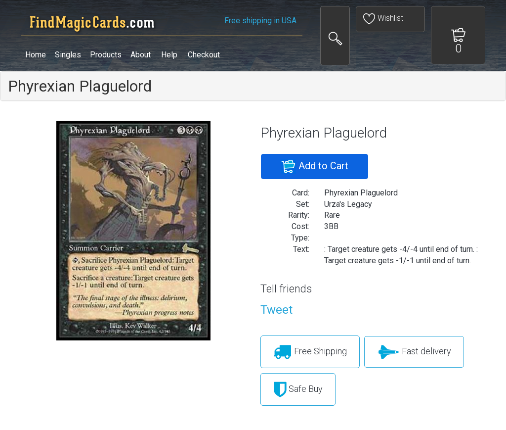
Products (106, 54)
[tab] (253, 86)
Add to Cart (314, 166)
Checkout (204, 54)
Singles (68, 54)
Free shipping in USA (260, 20)
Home (35, 54)
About (140, 54)
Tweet (276, 310)
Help (169, 54)
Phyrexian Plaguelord (80, 86)
